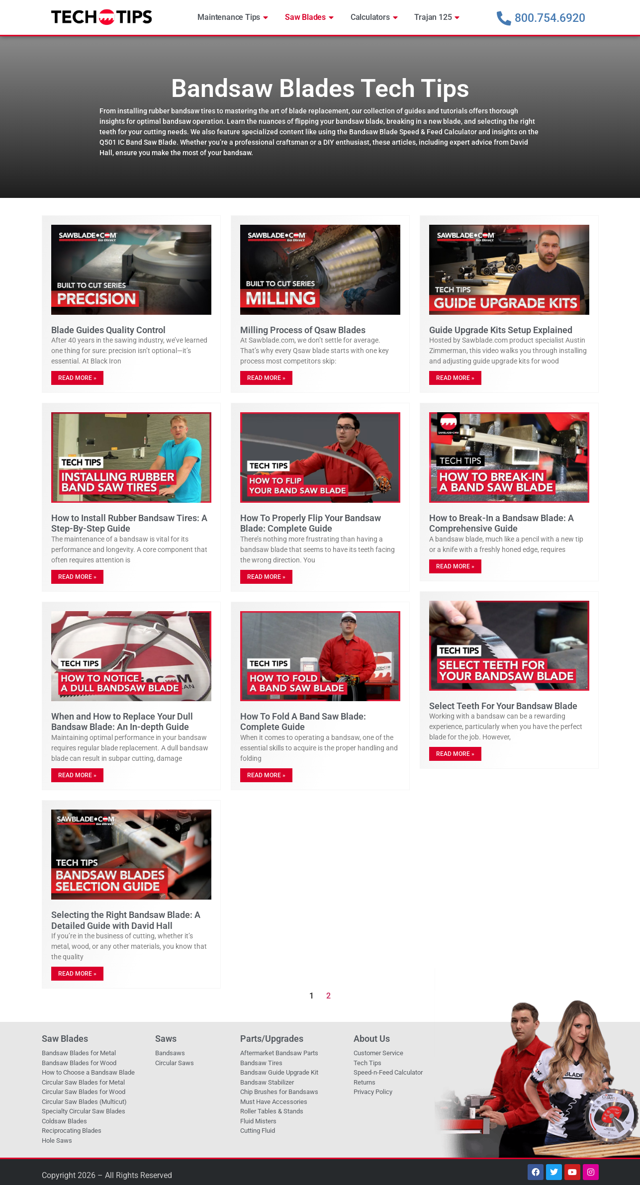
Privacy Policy (373, 1091)
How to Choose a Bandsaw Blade (88, 1072)
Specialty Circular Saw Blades (83, 1111)
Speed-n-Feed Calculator (388, 1072)
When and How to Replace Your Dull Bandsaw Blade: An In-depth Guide (122, 721)
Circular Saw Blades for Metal (83, 1082)
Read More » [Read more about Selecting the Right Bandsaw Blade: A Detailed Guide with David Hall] (77, 973)
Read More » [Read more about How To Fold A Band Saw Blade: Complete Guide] (266, 775)
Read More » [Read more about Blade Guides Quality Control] (77, 377)
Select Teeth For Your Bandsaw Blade (503, 706)
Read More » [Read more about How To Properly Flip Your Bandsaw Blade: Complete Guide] (266, 576)
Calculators (374, 17)
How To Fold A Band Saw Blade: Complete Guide (303, 721)
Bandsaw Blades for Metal (79, 1053)
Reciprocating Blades (71, 1130)
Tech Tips (367, 1063)
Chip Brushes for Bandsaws (279, 1091)
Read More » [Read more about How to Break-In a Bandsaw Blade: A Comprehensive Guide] (455, 566)
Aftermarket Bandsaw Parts (279, 1053)
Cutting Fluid (257, 1130)
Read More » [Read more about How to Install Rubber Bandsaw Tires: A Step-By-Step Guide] (77, 576)
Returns (364, 1082)
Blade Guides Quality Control (108, 330)
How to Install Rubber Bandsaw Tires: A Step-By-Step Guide (129, 523)
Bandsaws (170, 1053)
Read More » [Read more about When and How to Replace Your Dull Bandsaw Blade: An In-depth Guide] (77, 775)
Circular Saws (174, 1063)
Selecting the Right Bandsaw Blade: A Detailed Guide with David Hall (125, 920)
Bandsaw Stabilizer (267, 1082)
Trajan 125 (436, 17)
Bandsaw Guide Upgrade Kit (279, 1072)
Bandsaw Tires (261, 1063)
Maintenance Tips (232, 17)
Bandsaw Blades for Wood (79, 1063)
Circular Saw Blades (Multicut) (84, 1101)
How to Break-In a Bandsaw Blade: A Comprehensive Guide (501, 523)
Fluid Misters (258, 1121)
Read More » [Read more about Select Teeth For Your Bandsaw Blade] (455, 753)
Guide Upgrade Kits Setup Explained (500, 330)
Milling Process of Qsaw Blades (303, 330)
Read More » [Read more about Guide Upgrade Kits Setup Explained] (455, 377)
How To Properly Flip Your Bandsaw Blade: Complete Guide (310, 523)
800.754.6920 (550, 18)
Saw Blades (309, 17)
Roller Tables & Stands (271, 1111)
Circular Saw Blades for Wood (83, 1091)
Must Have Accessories (273, 1101)
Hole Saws (57, 1140)
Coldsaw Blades (64, 1121)
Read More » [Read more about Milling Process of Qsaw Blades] (266, 377)
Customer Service (378, 1053)
